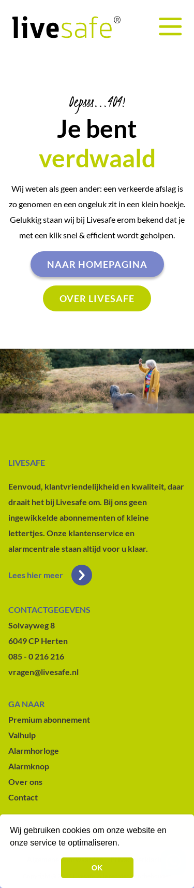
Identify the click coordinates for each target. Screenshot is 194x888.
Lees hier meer (50, 575)
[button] (123, 844)
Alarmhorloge (33, 750)
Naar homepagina (97, 264)
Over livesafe (97, 298)
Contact (23, 797)
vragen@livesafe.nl (43, 672)
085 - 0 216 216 (36, 656)
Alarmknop (28, 766)
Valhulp (22, 735)
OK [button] (97, 868)
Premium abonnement (49, 719)
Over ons (25, 781)
